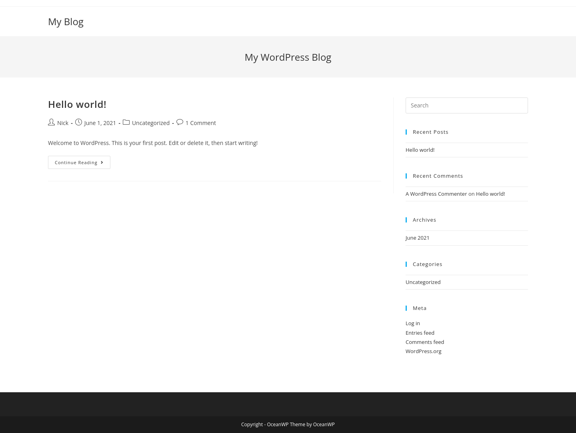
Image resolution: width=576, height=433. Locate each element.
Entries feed (420, 332)
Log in (413, 323)
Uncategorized (151, 123)
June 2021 (418, 237)
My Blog (66, 21)
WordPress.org (424, 351)
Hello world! (77, 104)
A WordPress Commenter (436, 193)
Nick (62, 123)
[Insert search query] (467, 105)
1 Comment (201, 123)
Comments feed (425, 342)
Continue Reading (82, 164)
